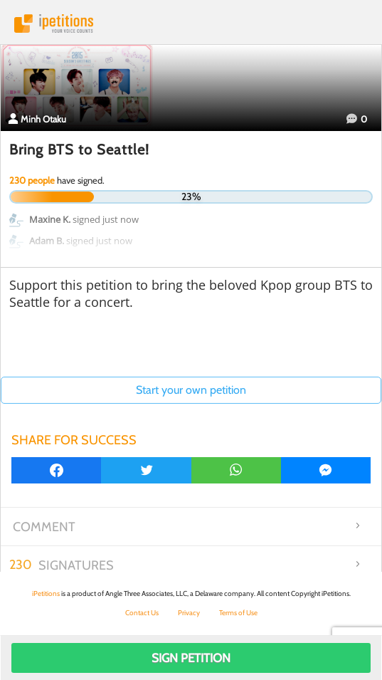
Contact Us (142, 612)
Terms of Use (238, 612)
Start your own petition (191, 390)
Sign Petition (191, 658)
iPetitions (191, 23)
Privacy (189, 612)
